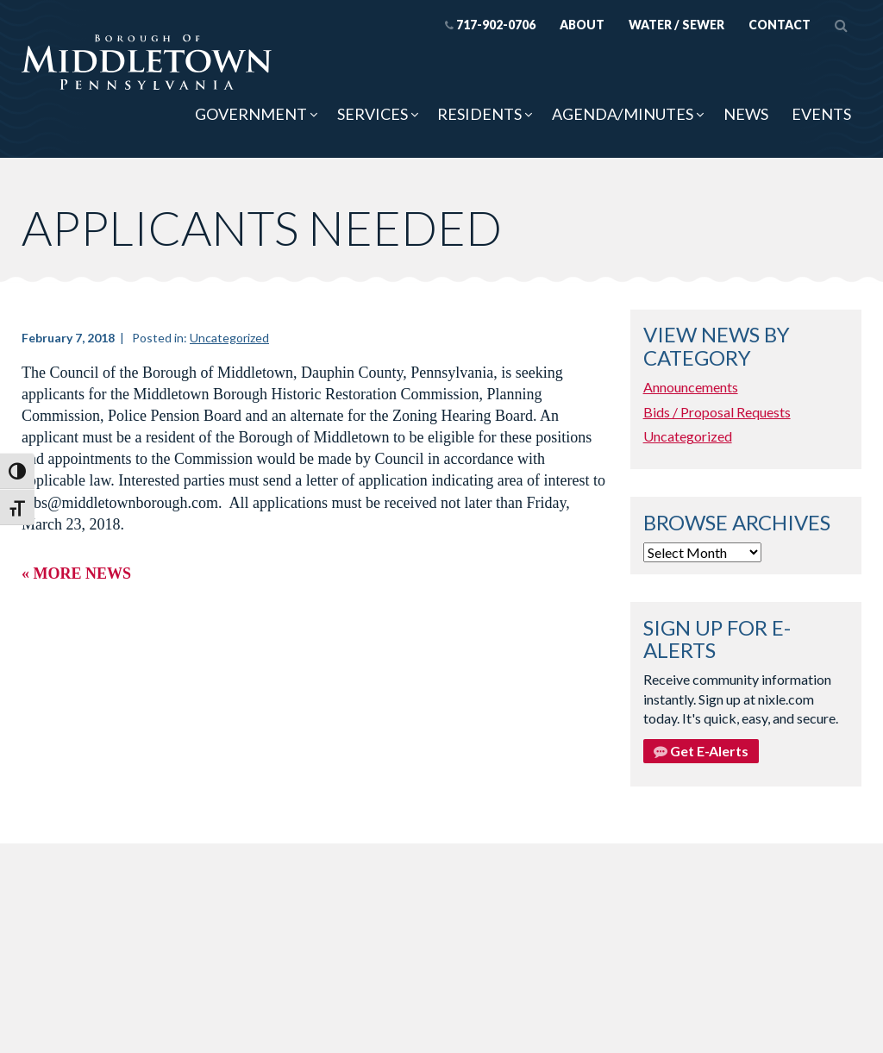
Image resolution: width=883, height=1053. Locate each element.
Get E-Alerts (701, 751)
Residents (479, 113)
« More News (76, 573)
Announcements (690, 387)
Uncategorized (229, 337)
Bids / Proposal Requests (717, 412)
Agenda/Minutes (622, 113)
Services (372, 113)
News (745, 113)
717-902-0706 (490, 24)
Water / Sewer (676, 24)
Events (821, 113)
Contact (779, 24)
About (582, 24)
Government (251, 113)
